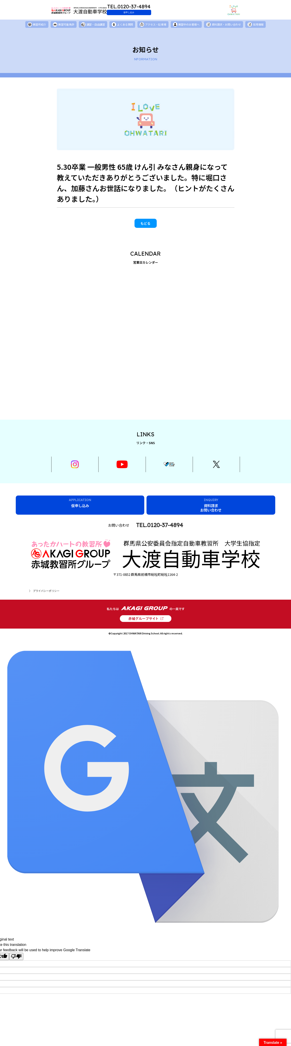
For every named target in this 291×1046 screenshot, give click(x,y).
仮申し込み (155, 12)
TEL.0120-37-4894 (159, 538)
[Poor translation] (16, 951)
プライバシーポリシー (46, 585)
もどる (145, 225)
